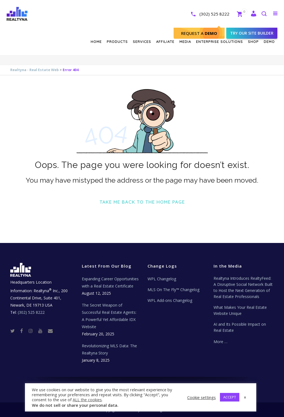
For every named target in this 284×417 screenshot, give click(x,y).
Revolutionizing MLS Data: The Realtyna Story (109, 349)
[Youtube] (42, 330)
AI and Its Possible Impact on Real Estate (240, 327)
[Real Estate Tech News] (50, 330)
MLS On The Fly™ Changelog (173, 289)
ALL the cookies (87, 399)
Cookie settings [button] (201, 397)
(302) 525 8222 (209, 14)
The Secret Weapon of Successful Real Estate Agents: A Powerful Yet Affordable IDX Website (109, 315)
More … (220, 341)
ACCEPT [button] (229, 397)
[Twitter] (14, 330)
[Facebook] (23, 330)
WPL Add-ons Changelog (170, 300)
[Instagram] (33, 330)
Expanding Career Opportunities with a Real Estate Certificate (110, 282)
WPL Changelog (162, 278)
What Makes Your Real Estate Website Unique (240, 310)
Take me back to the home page (142, 202)
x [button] (245, 397)
